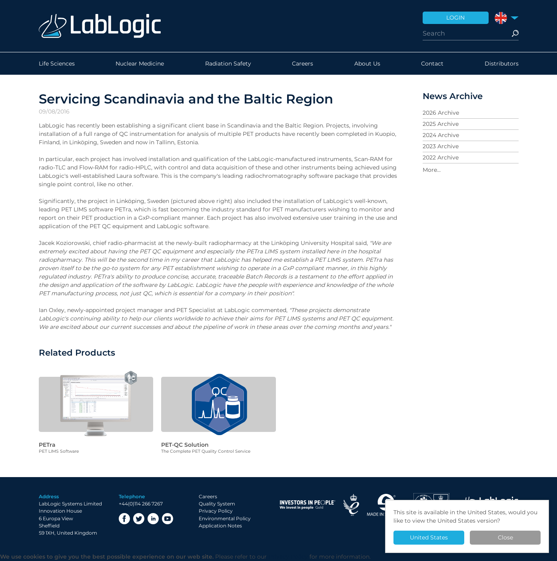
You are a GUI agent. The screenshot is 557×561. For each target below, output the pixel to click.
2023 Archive (441, 146)
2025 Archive (441, 123)
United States (429, 537)
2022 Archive (441, 157)
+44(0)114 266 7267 (141, 504)
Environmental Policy (225, 518)
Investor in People (307, 505)
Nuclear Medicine (140, 63)
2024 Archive (441, 135)
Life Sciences (57, 63)
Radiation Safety (228, 63)
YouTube (167, 518)
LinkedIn (153, 518)
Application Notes (220, 526)
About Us (367, 63)
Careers (302, 63)
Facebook (124, 518)
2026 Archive (441, 112)
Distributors (502, 63)
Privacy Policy (216, 511)
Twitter (138, 518)
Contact (432, 63)
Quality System (217, 504)
